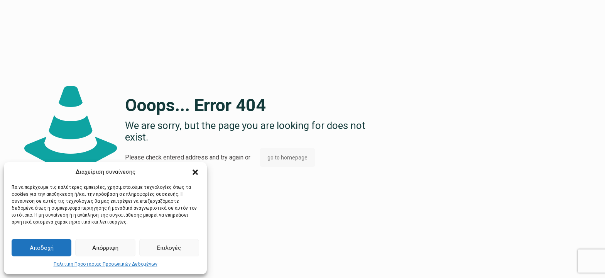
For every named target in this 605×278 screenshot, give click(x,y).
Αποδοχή (42, 247)
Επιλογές (169, 247)
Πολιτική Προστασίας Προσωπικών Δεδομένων (105, 264)
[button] (195, 172)
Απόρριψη (105, 247)
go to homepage (287, 157)
